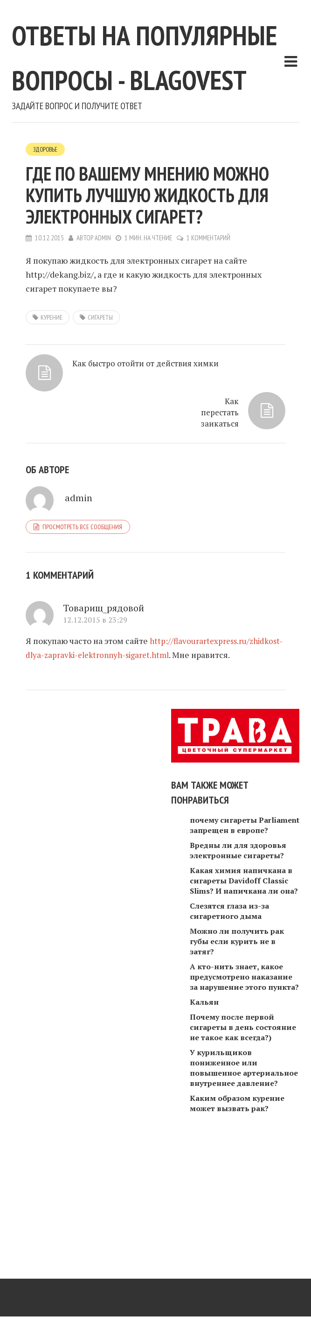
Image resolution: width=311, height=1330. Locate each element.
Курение (51, 407)
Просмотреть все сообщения (82, 633)
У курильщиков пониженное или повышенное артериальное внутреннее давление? (244, 1188)
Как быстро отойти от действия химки (149, 457)
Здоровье (46, 239)
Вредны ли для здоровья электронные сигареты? (238, 970)
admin (103, 327)
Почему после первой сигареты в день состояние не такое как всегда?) (243, 1147)
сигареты (100, 407)
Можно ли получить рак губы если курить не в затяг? (237, 1061)
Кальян (204, 1122)
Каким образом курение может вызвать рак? (237, 1223)
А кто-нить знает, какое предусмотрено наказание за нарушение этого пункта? (244, 1097)
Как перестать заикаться (219, 515)
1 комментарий (209, 327)
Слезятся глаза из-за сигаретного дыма (229, 1031)
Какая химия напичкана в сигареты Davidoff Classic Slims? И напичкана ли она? (244, 1001)
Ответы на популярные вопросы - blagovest (108, 98)
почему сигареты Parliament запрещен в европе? (244, 945)
